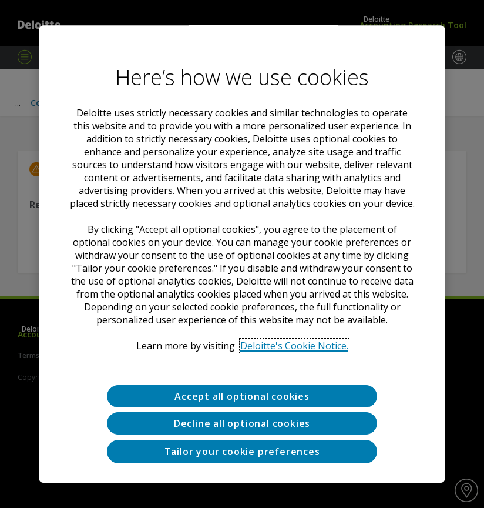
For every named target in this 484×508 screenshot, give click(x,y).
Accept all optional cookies (242, 396)
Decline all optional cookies (242, 423)
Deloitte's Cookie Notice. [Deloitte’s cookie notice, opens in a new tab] (294, 345)
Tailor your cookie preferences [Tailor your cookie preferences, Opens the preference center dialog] (242, 451)
